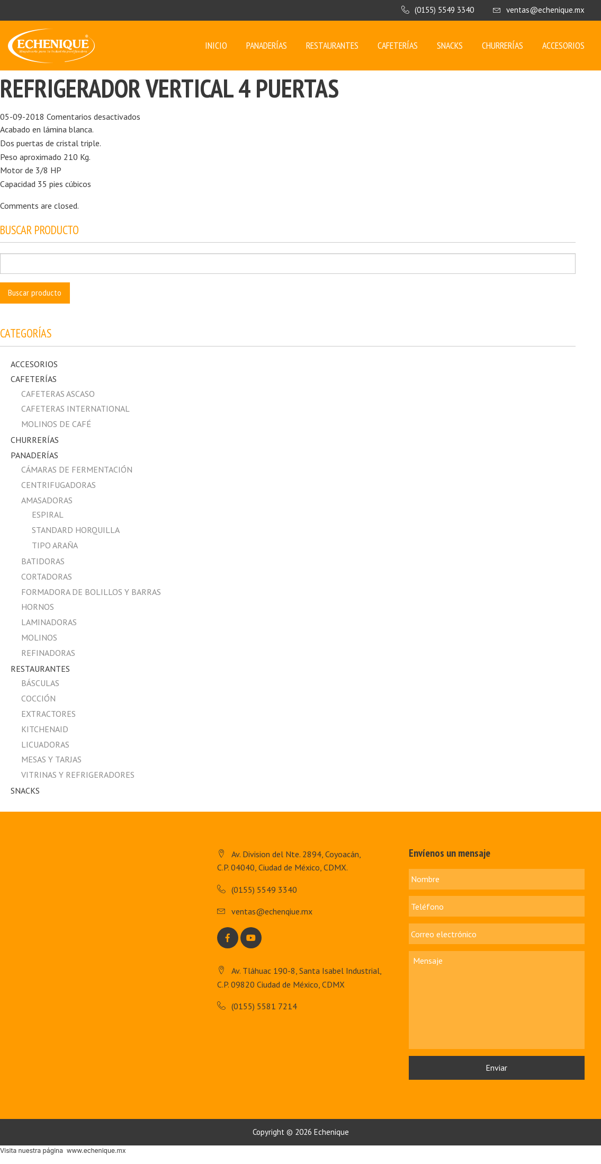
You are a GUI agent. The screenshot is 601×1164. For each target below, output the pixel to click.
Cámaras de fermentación (76, 469)
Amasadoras (47, 500)
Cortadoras (46, 576)
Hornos (37, 606)
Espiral (48, 514)
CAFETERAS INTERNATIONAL (75, 408)
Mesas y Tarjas (51, 759)
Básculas (40, 683)
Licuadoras (45, 744)
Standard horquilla (76, 530)
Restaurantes (332, 45)
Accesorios (563, 45)
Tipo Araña (55, 545)
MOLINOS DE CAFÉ (56, 424)
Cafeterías (398, 45)
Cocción (38, 698)
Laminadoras (49, 622)
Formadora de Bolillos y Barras (91, 592)
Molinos (39, 637)
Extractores (48, 713)
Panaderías (266, 45)
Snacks (450, 45)
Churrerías (502, 45)
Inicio (216, 45)
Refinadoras (48, 652)
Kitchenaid (44, 729)
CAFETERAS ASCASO (58, 393)
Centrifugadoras (58, 484)
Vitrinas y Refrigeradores (77, 774)
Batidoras (43, 561)
